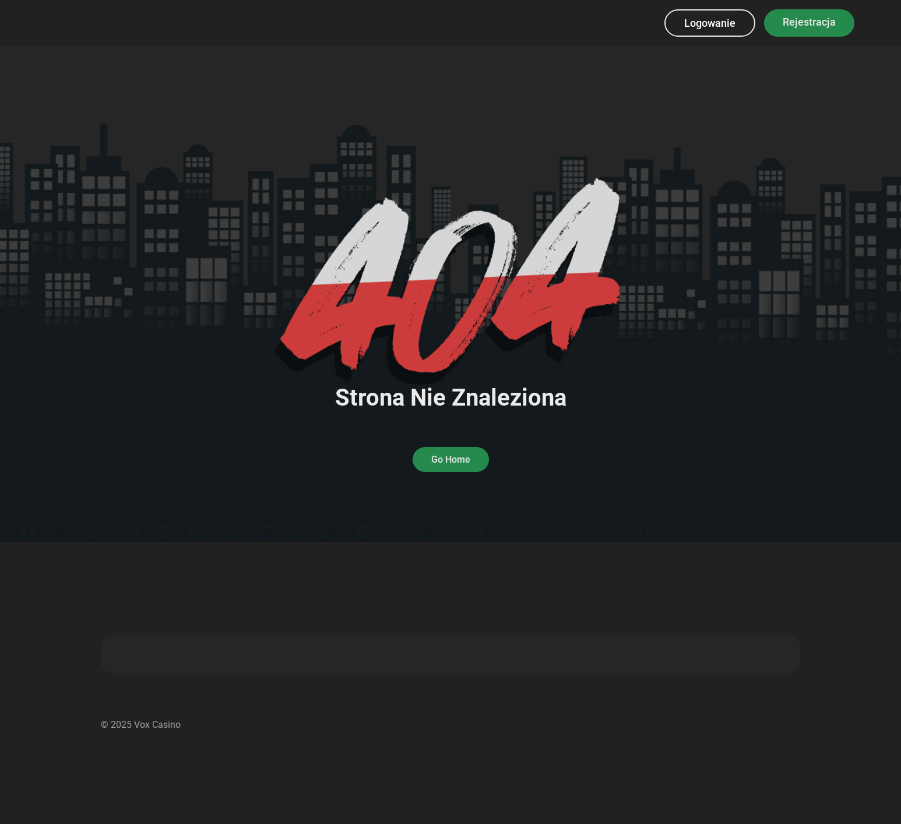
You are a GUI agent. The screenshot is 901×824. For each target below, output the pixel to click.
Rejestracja (809, 22)
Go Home (450, 459)
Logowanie (709, 23)
